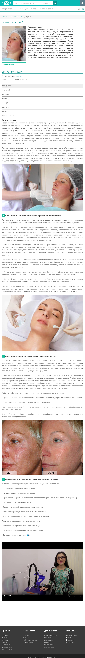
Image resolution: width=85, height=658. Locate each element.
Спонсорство (49, 647)
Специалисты (7, 9)
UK (79, 9)
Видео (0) (5, 107)
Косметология (17, 17)
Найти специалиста (30, 640)
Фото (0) (5, 103)
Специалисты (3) (8, 116)
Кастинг (25, 638)
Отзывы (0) (6, 90)
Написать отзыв (46, 9)
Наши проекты (7, 649)
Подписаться (8, 64)
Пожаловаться (28, 642)
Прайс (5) (5, 111)
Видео (33, 9)
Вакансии (5, 638)
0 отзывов (20, 76)
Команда (5, 635)
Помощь (26, 635)
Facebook (70, 640)
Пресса (4, 642)
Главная (5, 17)
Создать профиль (50, 635)
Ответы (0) (6, 98)
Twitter (69, 638)
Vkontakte (70, 642)
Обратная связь (71, 635)
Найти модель (49, 645)
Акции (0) (5, 94)
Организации (22, 9)
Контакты (5, 640)
